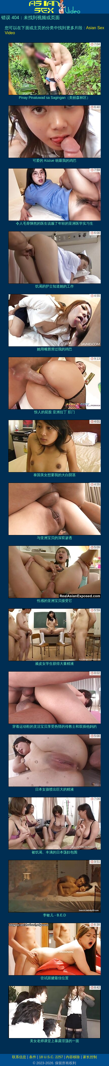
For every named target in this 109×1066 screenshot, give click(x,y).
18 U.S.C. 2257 (51, 1057)
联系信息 (19, 1057)
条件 (32, 1057)
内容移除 (73, 1057)
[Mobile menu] (5, 7)
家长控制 (90, 1057)
